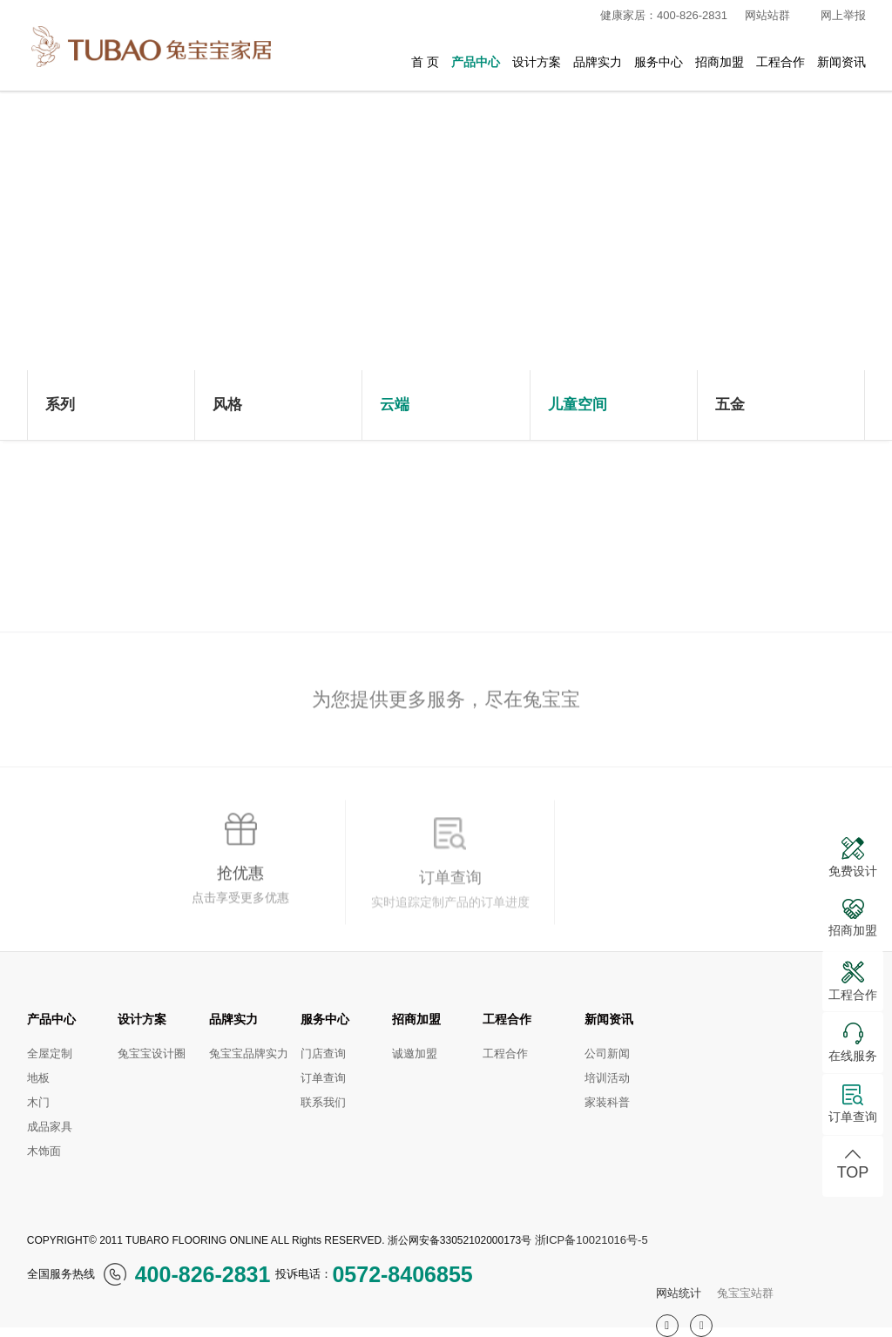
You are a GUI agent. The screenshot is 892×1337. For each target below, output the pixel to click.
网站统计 (678, 1293)
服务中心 (658, 62)
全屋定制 (49, 1053)
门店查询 (323, 1053)
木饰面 (44, 1151)
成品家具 (49, 1126)
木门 (38, 1102)
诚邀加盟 (414, 1053)
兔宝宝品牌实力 (248, 1053)
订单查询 (323, 1077)
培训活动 (607, 1077)
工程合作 (780, 62)
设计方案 (536, 62)
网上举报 (843, 15)
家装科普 (607, 1102)
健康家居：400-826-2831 (656, 16)
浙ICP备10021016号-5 (591, 1239)
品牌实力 (597, 62)
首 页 (425, 62)
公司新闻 (607, 1053)
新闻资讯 (841, 62)
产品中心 (475, 62)
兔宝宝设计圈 (152, 1053)
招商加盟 (719, 62)
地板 (38, 1077)
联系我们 (323, 1102)
